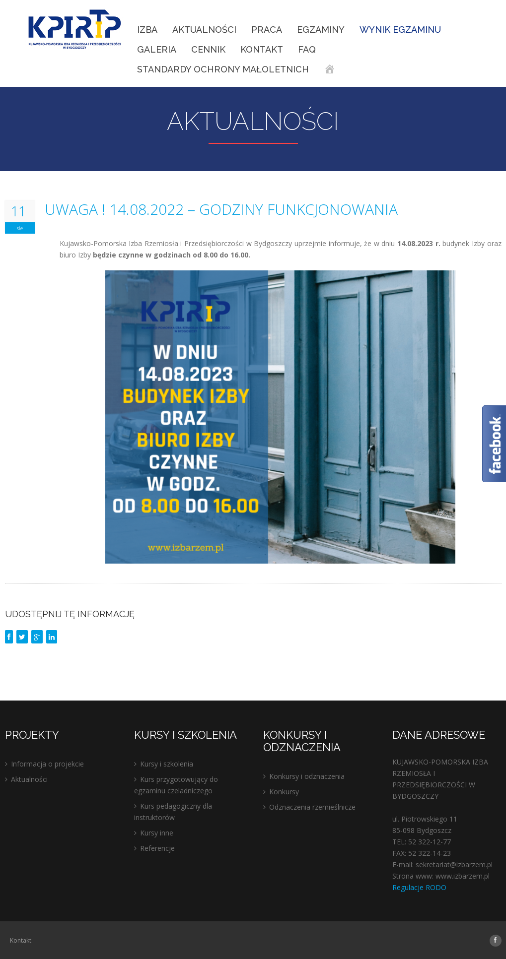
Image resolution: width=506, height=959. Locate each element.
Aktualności (204, 29)
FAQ (307, 49)
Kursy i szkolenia (166, 763)
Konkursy (284, 791)
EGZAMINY (321, 29)
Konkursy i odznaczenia (307, 776)
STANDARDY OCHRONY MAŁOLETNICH (223, 69)
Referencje (157, 848)
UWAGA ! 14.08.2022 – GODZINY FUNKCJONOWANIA (221, 209)
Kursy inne (156, 832)
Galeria (156, 49)
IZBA (147, 29)
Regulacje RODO (419, 887)
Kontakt (261, 49)
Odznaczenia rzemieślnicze (312, 807)
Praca (266, 29)
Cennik (208, 49)
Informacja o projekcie (47, 763)
